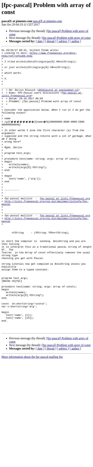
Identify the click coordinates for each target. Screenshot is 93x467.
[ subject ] (63, 41)
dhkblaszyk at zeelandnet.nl (58, 98)
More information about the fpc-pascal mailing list (32, 412)
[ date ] (40, 41)
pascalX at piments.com (47, 21)
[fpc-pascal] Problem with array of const (66, 37)
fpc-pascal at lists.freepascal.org (65, 228)
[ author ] (75, 41)
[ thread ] (50, 41)
